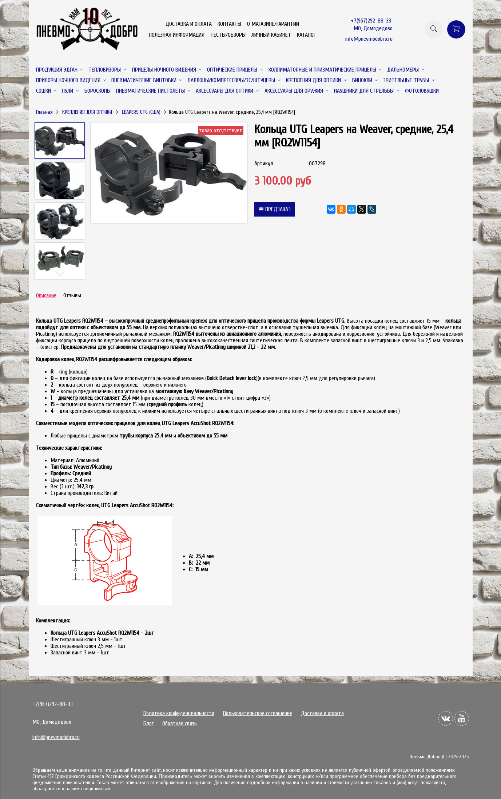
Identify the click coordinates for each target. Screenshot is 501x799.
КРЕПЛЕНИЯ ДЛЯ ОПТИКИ (87, 112)
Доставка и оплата (322, 713)
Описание (46, 295)
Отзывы (72, 295)
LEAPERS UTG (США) (141, 112)
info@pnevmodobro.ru (369, 39)
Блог (148, 723)
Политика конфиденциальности (178, 713)
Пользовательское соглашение (257, 713)
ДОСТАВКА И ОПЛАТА (189, 24)
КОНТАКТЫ (229, 24)
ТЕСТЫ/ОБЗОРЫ (228, 35)
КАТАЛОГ (306, 35)
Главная (44, 112)
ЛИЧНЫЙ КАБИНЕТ (271, 35)
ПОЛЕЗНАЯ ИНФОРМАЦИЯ (176, 35)
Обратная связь (179, 723)
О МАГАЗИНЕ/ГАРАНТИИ (273, 24)
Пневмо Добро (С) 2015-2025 (439, 757)
